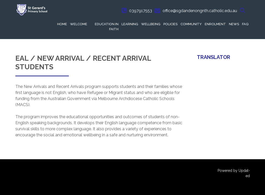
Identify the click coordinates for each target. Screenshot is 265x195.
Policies (170, 24)
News (234, 24)
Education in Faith (107, 26)
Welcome (78, 24)
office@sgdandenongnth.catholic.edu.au (200, 10)
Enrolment (215, 24)
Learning (130, 24)
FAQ (245, 24)
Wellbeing (150, 24)
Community (191, 24)
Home (62, 24)
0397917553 (140, 10)
